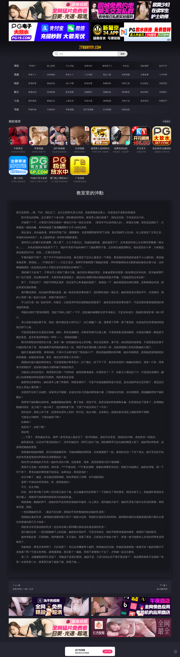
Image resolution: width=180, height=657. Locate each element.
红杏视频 (107, 109)
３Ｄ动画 (88, 74)
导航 (16, 109)
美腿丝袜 (107, 92)
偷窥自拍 (32, 92)
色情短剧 (126, 109)
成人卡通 (70, 83)
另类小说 (126, 100)
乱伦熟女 (144, 83)
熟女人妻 (107, 74)
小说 (16, 100)
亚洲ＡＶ (32, 74)
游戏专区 (88, 65)
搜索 (122, 53)
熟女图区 (144, 92)
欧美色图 (70, 92)
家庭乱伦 (51, 100)
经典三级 (126, 83)
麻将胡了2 (107, 65)
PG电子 (32, 65)
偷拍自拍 (51, 83)
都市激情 (32, 100)
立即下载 (107, 651)
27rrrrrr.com (90, 47)
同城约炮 (32, 109)
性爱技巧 (163, 100)
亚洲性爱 (32, 83)
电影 (16, 83)
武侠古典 (88, 100)
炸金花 (126, 65)
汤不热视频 (88, 109)
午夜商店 (51, 109)
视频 (16, 74)
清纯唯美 (126, 92)
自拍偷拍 (51, 74)
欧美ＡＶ (70, 74)
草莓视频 (70, 109)
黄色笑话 (144, 100)
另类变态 (163, 83)
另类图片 (163, 92)
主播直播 (144, 74)
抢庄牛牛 (163, 65)
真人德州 (51, 65)
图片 (16, 92)
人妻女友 (70, 100)
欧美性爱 (88, 83)
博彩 (16, 65)
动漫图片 (88, 92)
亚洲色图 (51, 92)
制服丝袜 (107, 83)
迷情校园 (107, 100)
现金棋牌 (144, 65)
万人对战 (70, 65)
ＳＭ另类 (163, 74)
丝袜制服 (126, 74)
